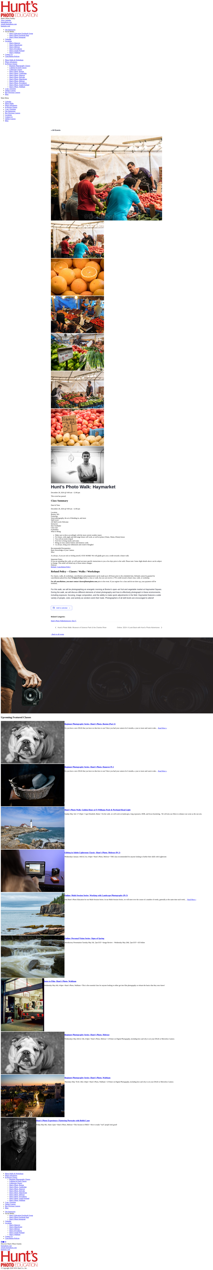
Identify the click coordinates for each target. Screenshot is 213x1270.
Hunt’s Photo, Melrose (17, 81)
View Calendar (6, 20)
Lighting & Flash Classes (18, 68)
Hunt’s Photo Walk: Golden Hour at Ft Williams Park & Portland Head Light (97, 810)
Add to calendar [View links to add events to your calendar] (62, 608)
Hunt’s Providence (15, 49)
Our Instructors (10, 30)
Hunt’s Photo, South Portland (19, 85)
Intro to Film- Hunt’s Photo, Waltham (60, 981)
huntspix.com (5, 26)
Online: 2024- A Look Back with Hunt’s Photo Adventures (138, 627)
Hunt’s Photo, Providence (18, 83)
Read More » (162, 728)
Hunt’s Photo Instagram (17, 37)
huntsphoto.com (6, 22)
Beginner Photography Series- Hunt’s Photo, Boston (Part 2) (90, 724)
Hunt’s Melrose (14, 47)
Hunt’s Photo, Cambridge (18, 73)
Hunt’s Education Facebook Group (21, 33)
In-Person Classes (11, 64)
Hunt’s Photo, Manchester (18, 79)
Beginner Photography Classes (19, 66)
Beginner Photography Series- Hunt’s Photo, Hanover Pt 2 (89, 767)
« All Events (55, 130)
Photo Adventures (11, 62)
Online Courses (10, 90)
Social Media (9, 31)
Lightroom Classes (15, 69)
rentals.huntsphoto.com (9, 24)
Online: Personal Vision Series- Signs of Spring (84, 938)
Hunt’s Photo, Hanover (17, 75)
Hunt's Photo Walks (57, 621)
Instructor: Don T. (70, 621)
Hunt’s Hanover (14, 43)
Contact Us (9, 54)
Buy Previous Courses (12, 92)
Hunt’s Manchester (15, 45)
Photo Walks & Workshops (14, 60)
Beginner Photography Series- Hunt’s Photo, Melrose (86, 1035)
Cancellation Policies (12, 56)
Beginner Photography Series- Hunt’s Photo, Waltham (87, 1078)
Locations (8, 41)
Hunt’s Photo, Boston (16, 71)
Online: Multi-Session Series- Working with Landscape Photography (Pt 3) (96, 895)
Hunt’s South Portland (16, 51)
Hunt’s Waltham (14, 52)
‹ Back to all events (57, 634)
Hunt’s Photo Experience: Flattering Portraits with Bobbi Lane (63, 1120)
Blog (6, 94)
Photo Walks (9, 103)
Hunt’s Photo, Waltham (17, 87)
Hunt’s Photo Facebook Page (19, 35)
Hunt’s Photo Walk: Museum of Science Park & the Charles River (81, 627)
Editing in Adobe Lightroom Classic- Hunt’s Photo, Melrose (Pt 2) (92, 852)
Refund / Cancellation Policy (61, 567)
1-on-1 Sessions (10, 89)
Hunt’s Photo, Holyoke (17, 77)
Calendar (8, 39)
